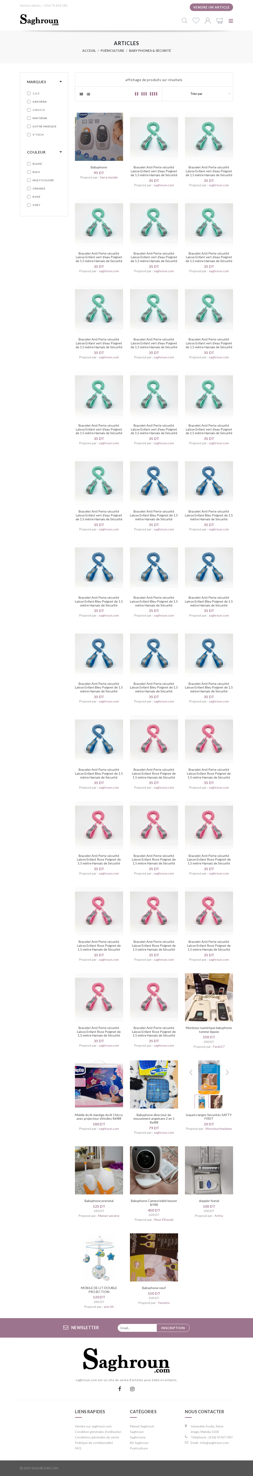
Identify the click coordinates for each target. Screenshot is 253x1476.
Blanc (38, 163)
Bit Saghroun (139, 1443)
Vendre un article (211, 7)
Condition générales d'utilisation (98, 1432)
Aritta (218, 1216)
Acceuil (89, 50)
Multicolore (43, 180)
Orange (39, 188)
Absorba (40, 101)
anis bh (109, 1307)
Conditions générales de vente (97, 1437)
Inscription (173, 1328)
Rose (36, 196)
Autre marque (44, 126)
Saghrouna (137, 1437)
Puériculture (112, 50)
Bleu (36, 172)
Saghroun (137, 1432)
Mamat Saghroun (142, 1426)
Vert (37, 205)
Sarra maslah (109, 177)
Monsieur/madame (219, 1128)
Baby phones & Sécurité (150, 50)
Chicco (39, 110)
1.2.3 (36, 93)
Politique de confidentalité (94, 1443)
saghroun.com (164, 185)
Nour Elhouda (163, 1219)
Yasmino (164, 1303)
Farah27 (219, 1046)
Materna (40, 118)
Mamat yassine (108, 1216)
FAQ (78, 1448)
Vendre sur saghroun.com (93, 1426)
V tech (38, 134)
